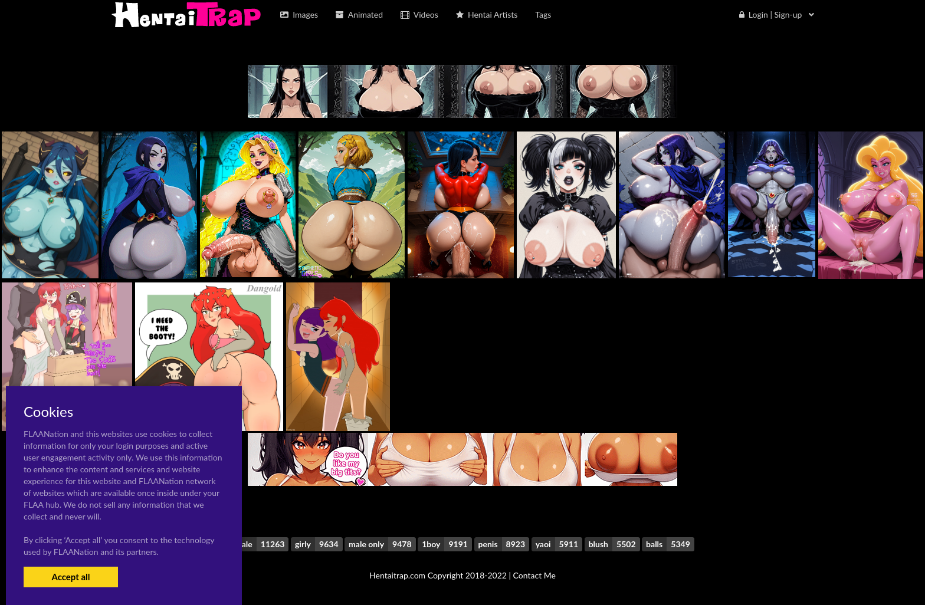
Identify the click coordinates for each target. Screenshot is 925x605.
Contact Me (534, 575)
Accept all (70, 576)
